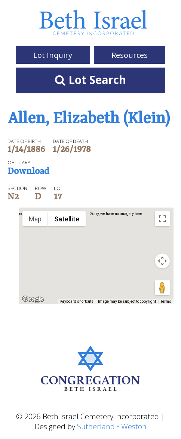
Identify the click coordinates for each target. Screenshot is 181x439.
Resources (129, 55)
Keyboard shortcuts (76, 301)
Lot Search (90, 79)
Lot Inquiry (52, 55)
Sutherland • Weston (112, 426)
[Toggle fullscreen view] (162, 218)
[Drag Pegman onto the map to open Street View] (162, 287)
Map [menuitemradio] (35, 219)
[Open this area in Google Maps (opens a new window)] (33, 299)
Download (28, 172)
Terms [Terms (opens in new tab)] (165, 301)
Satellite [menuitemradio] (66, 219)
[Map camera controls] (162, 260)
